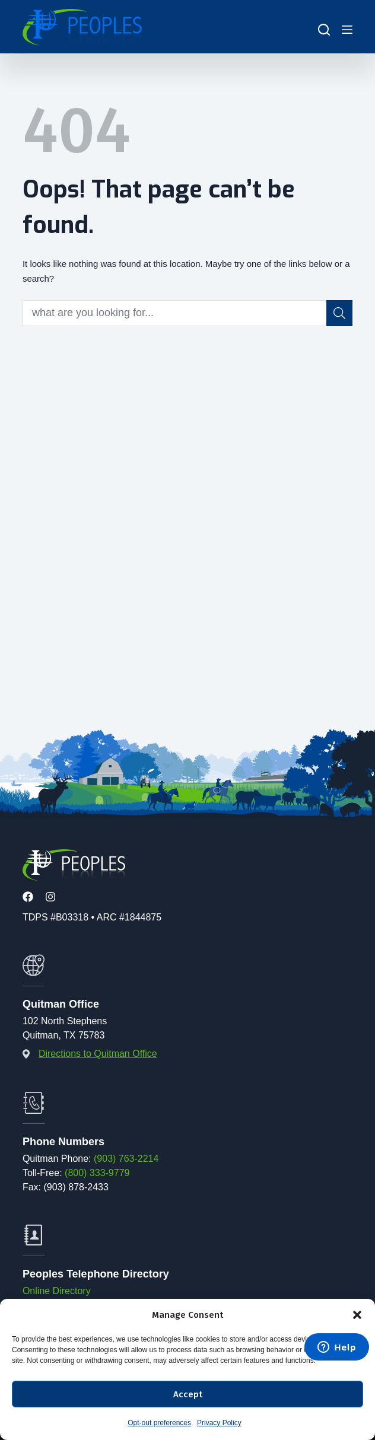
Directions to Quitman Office (98, 1054)
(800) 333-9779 (97, 1173)
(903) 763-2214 (126, 1159)
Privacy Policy (219, 1423)
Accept (187, 1394)
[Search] (324, 30)
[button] (357, 1315)
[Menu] (347, 30)
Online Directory (57, 1291)
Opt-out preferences (159, 1423)
